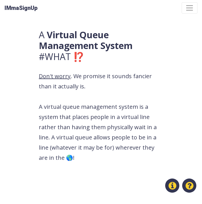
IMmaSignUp (21, 8)
